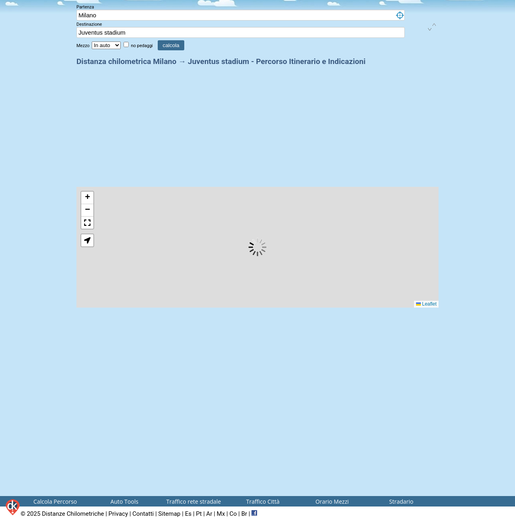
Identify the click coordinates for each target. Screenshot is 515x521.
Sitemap (169, 513)
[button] (87, 198)
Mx (221, 513)
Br (244, 513)
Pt (199, 513)
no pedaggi (142, 45)
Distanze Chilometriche (73, 513)
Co (233, 513)
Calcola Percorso (55, 501)
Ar (209, 513)
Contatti (143, 513)
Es (188, 513)
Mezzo (83, 45)
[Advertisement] (257, 124)
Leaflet (426, 304)
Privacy (118, 513)
